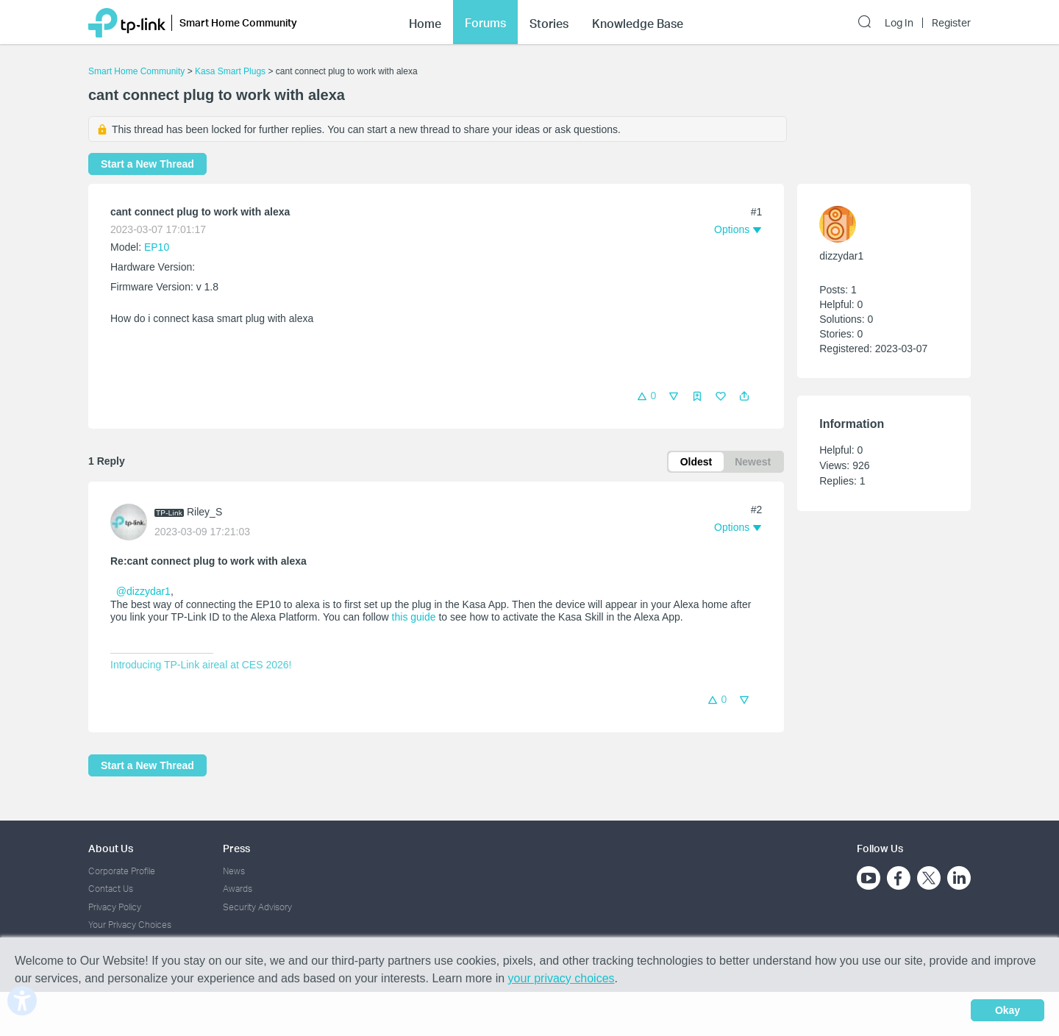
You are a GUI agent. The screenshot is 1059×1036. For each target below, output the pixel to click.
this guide (414, 617)
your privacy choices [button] (561, 978)
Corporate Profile (121, 870)
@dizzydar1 (143, 591)
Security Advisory (257, 906)
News (234, 870)
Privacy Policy (114, 906)
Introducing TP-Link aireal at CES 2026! (200, 665)
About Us (110, 848)
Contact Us (110, 888)
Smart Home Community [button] (238, 22)
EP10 (156, 247)
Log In (899, 23)
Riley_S (204, 512)
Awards (237, 888)
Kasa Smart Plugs (230, 71)
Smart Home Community (136, 71)
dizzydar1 (841, 256)
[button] (744, 396)
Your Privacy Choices (129, 924)
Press (236, 848)
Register (951, 23)
